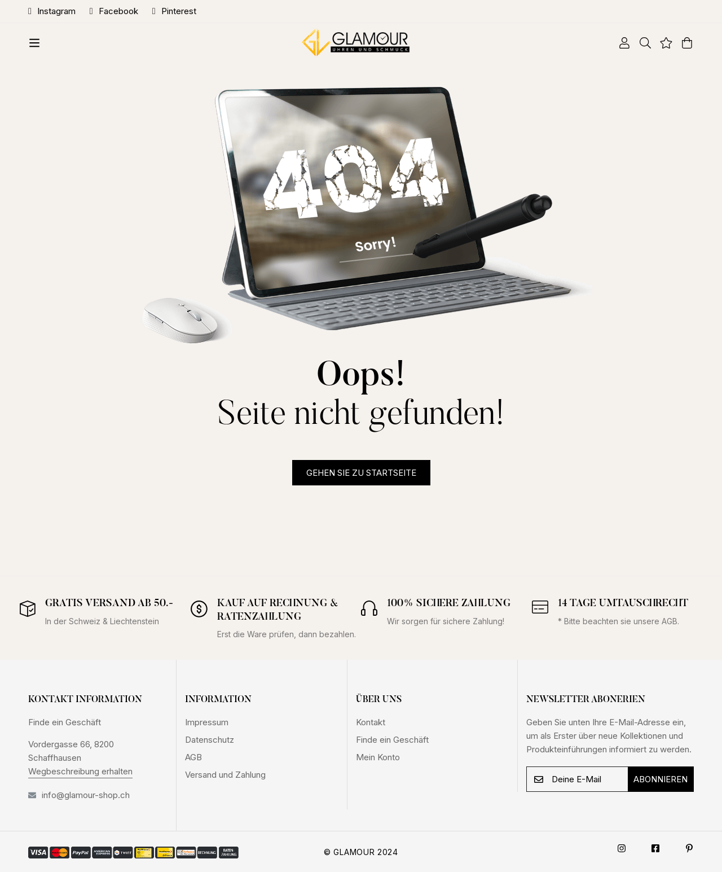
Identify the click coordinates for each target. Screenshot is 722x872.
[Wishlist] (661, 43)
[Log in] (620, 43)
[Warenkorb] (682, 43)
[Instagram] (621, 848)
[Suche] (641, 43)
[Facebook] (655, 848)
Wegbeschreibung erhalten (80, 771)
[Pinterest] (689, 848)
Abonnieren (660, 779)
